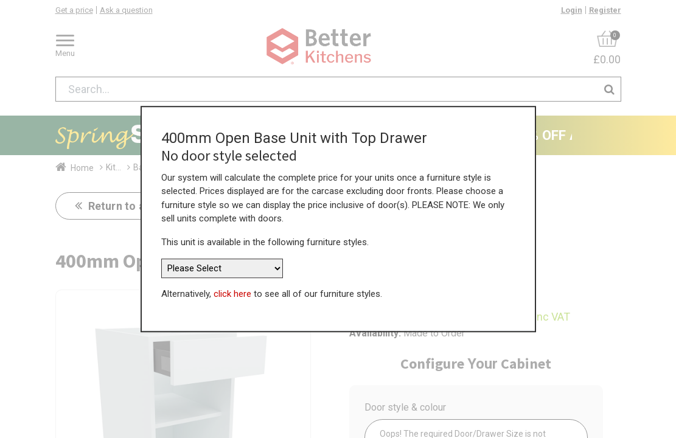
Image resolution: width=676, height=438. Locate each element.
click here (232, 293)
